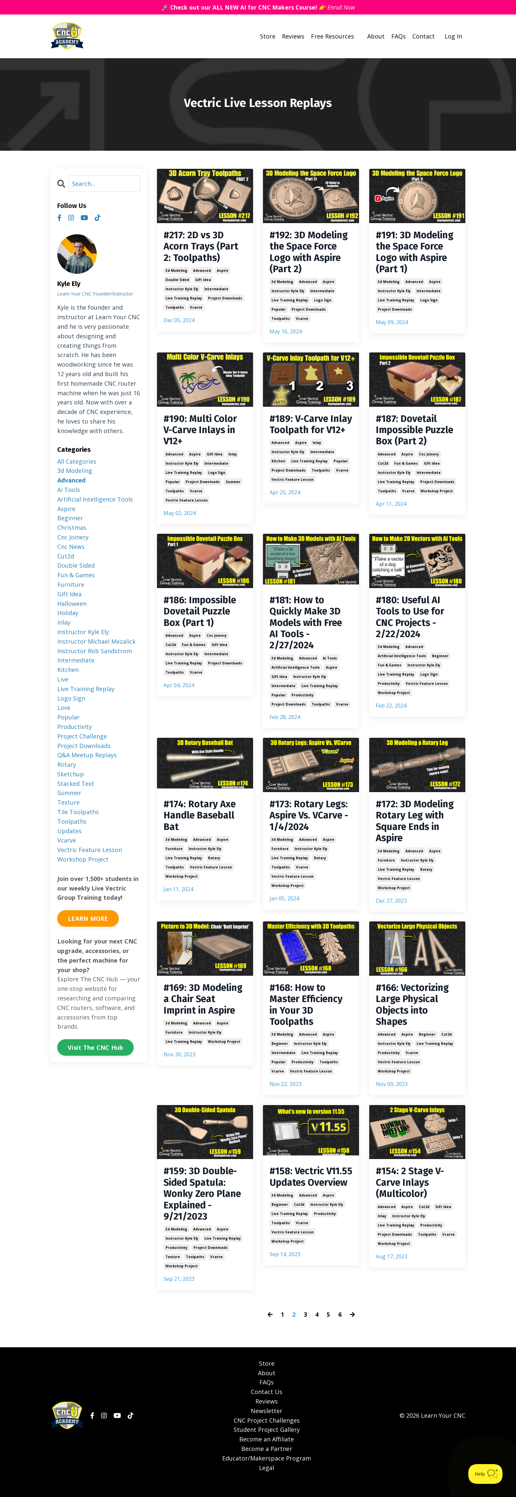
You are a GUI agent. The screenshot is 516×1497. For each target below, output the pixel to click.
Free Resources (332, 36)
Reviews (293, 36)
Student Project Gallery (267, 1443)
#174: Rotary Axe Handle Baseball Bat (201, 822)
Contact (423, 36)
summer (233, 485)
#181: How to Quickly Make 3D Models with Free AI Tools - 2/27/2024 (308, 628)
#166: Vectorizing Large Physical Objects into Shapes (414, 1014)
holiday (67, 613)
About (376, 36)
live (62, 679)
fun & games (406, 467)
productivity (303, 701)
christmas (71, 527)
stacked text (75, 783)
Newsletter (266, 1424)
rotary (214, 866)
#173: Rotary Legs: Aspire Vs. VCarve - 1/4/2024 (310, 822)
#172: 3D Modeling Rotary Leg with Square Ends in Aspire (416, 828)
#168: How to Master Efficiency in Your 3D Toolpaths (308, 1014)
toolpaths (175, 309)
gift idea (203, 281)
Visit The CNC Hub (95, 1047)
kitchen (278, 476)
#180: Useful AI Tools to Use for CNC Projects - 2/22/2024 (412, 622)
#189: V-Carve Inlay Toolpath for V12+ (310, 433)
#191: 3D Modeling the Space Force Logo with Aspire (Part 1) (416, 253)
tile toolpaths (78, 812)
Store (267, 36)
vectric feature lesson (187, 504)
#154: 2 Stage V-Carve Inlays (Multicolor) (411, 1194)
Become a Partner (266, 1462)
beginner (440, 661)
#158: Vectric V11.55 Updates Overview (303, 1194)
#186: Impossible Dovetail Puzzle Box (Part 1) (202, 616)
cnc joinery (429, 457)
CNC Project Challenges (267, 1433)
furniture (174, 856)
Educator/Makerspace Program (266, 1471)
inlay (232, 457)
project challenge (82, 736)
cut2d (383, 467)
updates (69, 831)
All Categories (76, 461)
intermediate (216, 290)
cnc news (71, 547)
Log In (453, 36)
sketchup (70, 774)
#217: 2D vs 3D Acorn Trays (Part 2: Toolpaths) (202, 247)
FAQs (398, 36)
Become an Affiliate (266, 1452)
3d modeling (176, 272)
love (63, 707)
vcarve (196, 309)
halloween (72, 603)
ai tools (330, 664)
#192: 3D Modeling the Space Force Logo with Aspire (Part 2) (310, 253)
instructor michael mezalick (96, 641)
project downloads (225, 299)
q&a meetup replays (87, 755)
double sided (177, 281)
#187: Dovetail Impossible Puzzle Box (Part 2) (416, 433)
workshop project (437, 494)
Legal (266, 1480)
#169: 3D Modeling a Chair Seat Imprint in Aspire (205, 1008)
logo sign (322, 302)
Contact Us (266, 1405)
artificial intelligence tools (295, 673)
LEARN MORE (88, 918)
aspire (222, 272)
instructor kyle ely (182, 290)
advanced (202, 272)
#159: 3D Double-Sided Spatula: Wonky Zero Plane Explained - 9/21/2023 (204, 1205)
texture (173, 1270)
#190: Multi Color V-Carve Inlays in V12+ (202, 433)
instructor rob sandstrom (94, 651)
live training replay (184, 299)
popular (278, 311)
